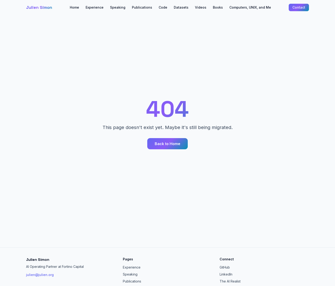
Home (74, 7)
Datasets (181, 7)
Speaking (117, 7)
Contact (298, 7)
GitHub (225, 267)
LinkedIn (226, 274)
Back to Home (167, 143)
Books (218, 7)
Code (163, 7)
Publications (142, 7)
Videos (200, 7)
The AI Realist (230, 281)
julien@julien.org (40, 275)
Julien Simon (39, 7)
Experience (95, 7)
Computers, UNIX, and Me (250, 7)
